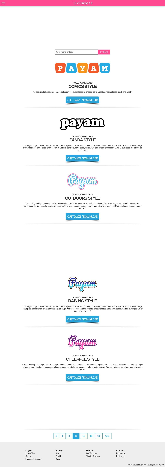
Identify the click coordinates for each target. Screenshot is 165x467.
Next (107, 436)
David (58, 456)
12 (91, 436)
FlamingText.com (93, 456)
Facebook (120, 453)
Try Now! (104, 52)
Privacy (129, 465)
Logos (28, 450)
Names (59, 450)
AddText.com (91, 453)
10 (76, 436)
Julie (58, 459)
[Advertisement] (82, 28)
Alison (58, 453)
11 (83, 436)
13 (98, 436)
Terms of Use (137, 465)
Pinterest (120, 456)
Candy (28, 456)
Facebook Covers (33, 459)
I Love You (30, 453)
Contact (120, 450)
